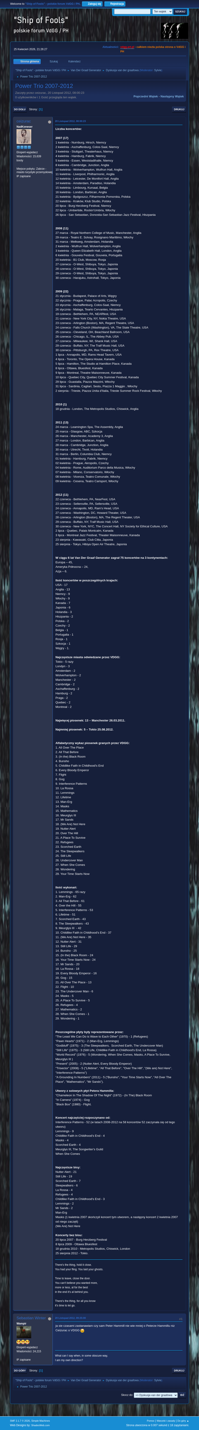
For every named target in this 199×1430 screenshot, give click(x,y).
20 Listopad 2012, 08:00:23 (70, 121)
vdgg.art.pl (127, 47)
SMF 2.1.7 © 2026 (20, 1420)
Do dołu (20, 109)
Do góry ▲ (183, 1420)
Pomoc (151, 1420)
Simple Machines (40, 1420)
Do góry (20, 1370)
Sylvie (157, 70)
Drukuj (179, 109)
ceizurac (24, 121)
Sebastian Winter (31, 1318)
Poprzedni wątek (146, 96)
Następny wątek (172, 96)
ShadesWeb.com (40, 1425)
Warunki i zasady (166, 1420)
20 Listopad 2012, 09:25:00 (70, 1318)
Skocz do (126, 1395)
